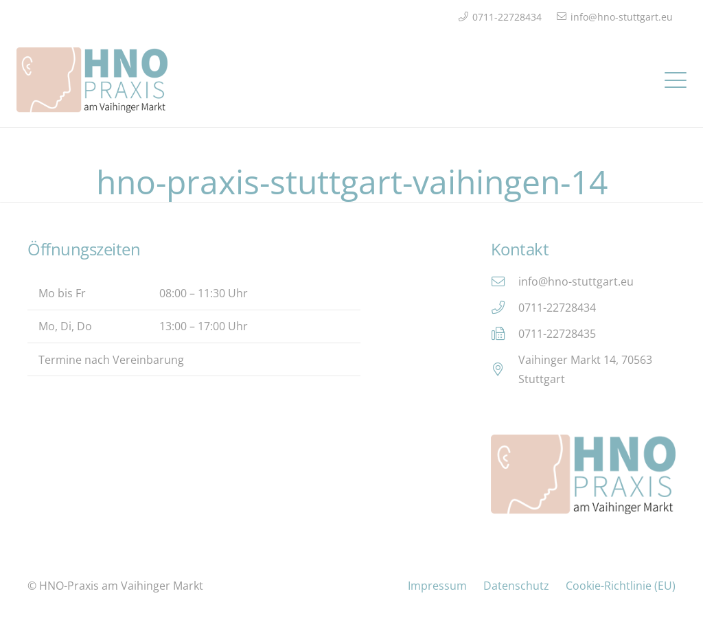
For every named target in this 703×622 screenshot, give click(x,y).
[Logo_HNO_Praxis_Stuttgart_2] (95, 80)
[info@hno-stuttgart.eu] (504, 281)
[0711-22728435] (504, 333)
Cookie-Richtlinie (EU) (621, 585)
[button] (675, 80)
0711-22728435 (557, 333)
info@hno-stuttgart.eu (576, 281)
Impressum (437, 585)
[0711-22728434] (504, 307)
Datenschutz (516, 585)
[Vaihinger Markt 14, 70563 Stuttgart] (504, 369)
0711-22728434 (557, 307)
